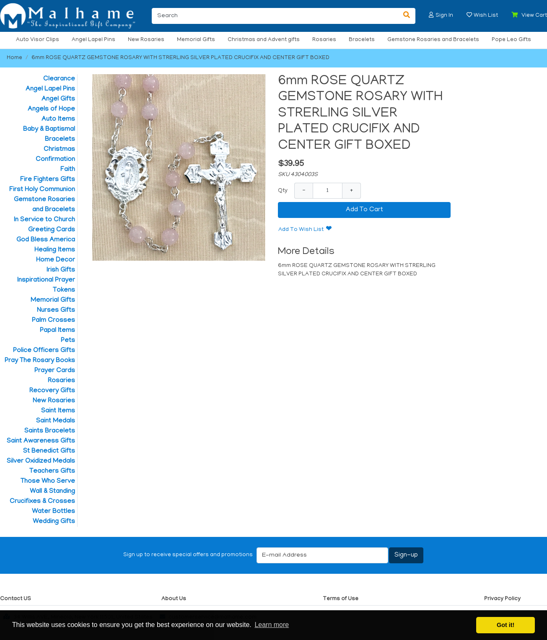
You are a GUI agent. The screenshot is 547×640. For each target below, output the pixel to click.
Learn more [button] (271, 624)
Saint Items (58, 411)
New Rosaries (146, 40)
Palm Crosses (53, 320)
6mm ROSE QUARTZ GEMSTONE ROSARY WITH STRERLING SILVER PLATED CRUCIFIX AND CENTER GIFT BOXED (180, 58)
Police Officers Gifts (44, 351)
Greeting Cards (51, 230)
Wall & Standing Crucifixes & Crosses (42, 496)
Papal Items (57, 330)
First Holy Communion (42, 190)
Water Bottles (53, 512)
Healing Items (54, 250)
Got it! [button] (505, 625)
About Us (173, 599)
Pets (68, 341)
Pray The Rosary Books (40, 361)
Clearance (59, 79)
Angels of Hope (51, 109)
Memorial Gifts (196, 40)
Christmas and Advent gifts (264, 40)
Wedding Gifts (54, 522)
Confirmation (55, 159)
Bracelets (362, 40)
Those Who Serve (48, 481)
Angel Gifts (58, 99)
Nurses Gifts (56, 310)
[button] (431, 15)
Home (14, 58)
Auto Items (58, 119)
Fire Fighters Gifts (47, 180)
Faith (67, 170)
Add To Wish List (301, 230)
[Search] (275, 16)
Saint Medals (55, 421)
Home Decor (55, 260)
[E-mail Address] (322, 555)
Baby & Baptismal (49, 129)
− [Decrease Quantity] (303, 190)
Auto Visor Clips (37, 40)
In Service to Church (44, 220)
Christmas (59, 149)
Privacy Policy (502, 599)
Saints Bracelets (49, 431)
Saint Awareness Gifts (41, 441)
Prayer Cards (54, 371)
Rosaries (324, 40)
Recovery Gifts (52, 391)
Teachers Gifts (52, 471)
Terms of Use (340, 599)
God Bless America (45, 240)
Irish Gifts (61, 270)
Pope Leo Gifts (511, 40)
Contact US (15, 599)
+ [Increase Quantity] (351, 190)
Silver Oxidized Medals (41, 461)
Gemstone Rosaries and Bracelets (433, 40)
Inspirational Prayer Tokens (46, 285)
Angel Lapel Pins (93, 40)
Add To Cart (364, 210)
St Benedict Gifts (49, 451)
